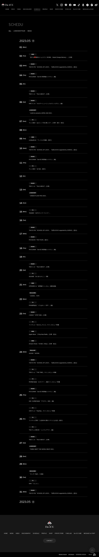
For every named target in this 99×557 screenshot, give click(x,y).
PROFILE (45, 9)
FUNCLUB (68, 9)
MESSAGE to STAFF (88, 9)
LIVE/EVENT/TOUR (19, 31)
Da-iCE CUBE (77, 9)
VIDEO (19, 9)
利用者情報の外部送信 (81, 554)
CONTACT (49, 540)
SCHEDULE (37, 9)
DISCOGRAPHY (27, 9)
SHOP (51, 9)
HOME (7, 9)
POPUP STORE (59, 9)
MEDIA (29, 31)
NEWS (13, 9)
